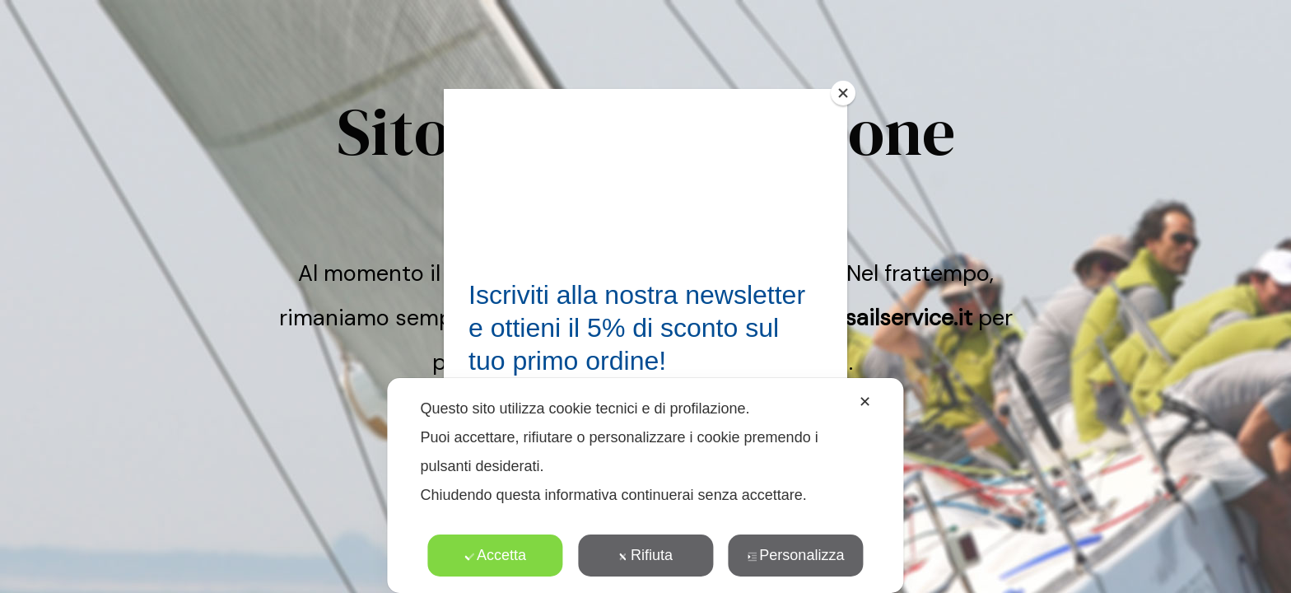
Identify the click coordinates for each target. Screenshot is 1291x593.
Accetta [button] (495, 555)
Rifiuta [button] (645, 555)
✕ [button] (865, 402)
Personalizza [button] (795, 555)
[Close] (843, 93)
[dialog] (645, 485)
